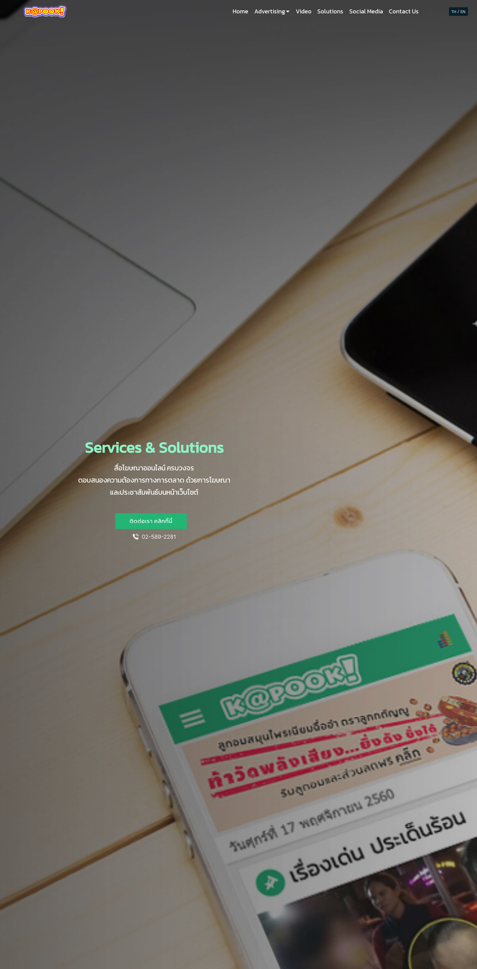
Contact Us (404, 11)
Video (304, 11)
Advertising (269, 11)
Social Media (366, 11)
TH (453, 11)
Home (240, 11)
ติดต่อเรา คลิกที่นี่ (151, 521)
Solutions (330, 11)
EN (463, 11)
